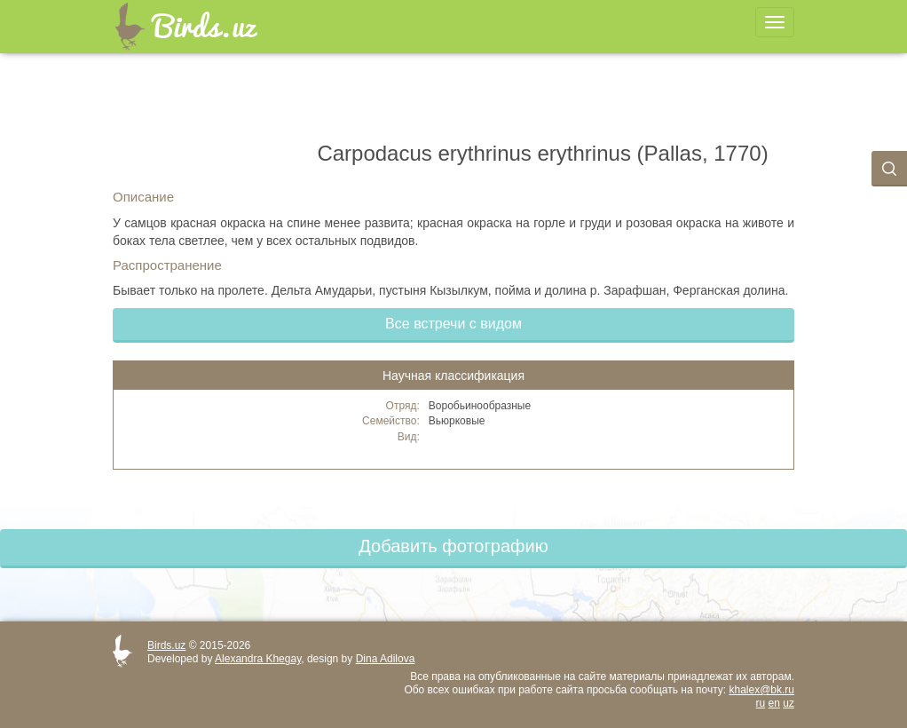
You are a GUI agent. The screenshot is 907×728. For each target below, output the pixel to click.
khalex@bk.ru (761, 690)
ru (761, 703)
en (774, 703)
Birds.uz (166, 645)
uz (788, 703)
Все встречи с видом (453, 323)
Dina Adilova (385, 659)
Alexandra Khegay (258, 659)
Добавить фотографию (453, 546)
